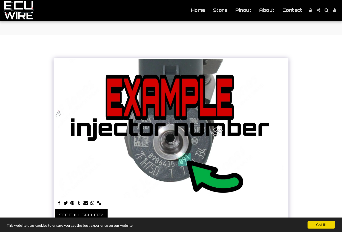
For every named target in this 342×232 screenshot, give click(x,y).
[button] (318, 10)
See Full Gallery (81, 214)
